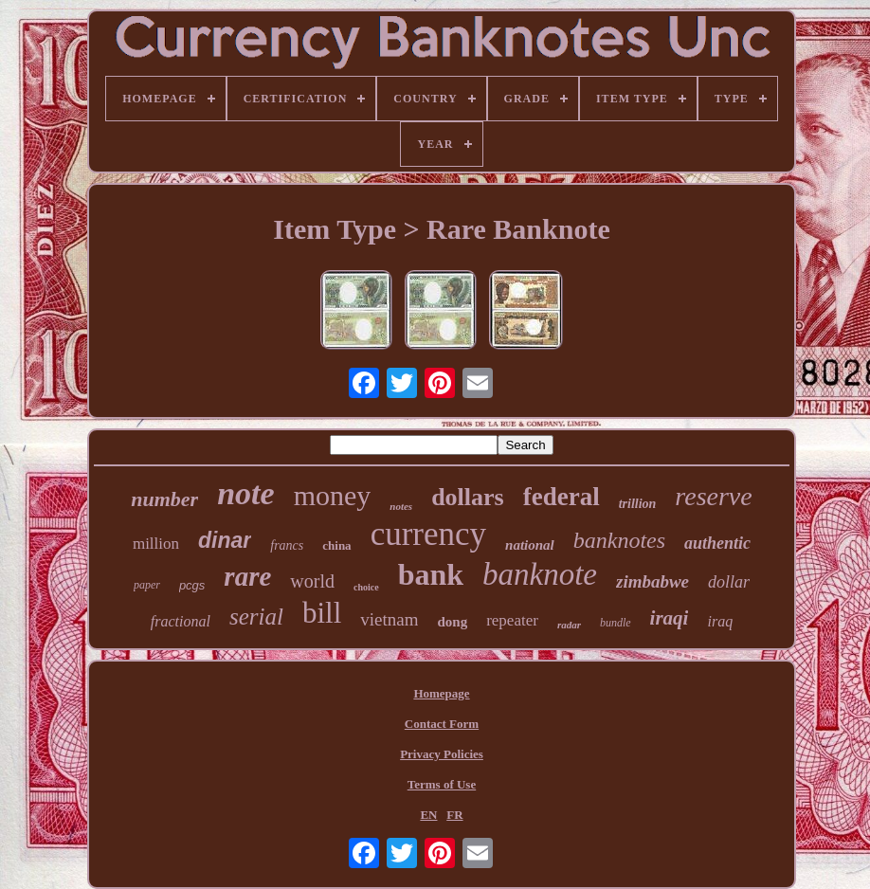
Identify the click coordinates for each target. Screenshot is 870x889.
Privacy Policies (441, 754)
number (164, 499)
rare (247, 576)
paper (147, 584)
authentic (717, 543)
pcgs (192, 585)
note (245, 493)
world (312, 581)
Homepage (441, 693)
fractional (180, 621)
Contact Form (442, 724)
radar (569, 624)
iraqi (669, 618)
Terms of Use (442, 784)
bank (430, 574)
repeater (512, 620)
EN (428, 814)
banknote (539, 574)
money (333, 495)
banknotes (619, 540)
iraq (720, 621)
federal (561, 496)
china (336, 545)
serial (256, 616)
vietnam (389, 619)
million (156, 544)
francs (286, 545)
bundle (615, 622)
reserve (713, 496)
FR (454, 814)
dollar (729, 581)
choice (366, 587)
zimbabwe (652, 581)
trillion (638, 504)
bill (321, 612)
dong (452, 621)
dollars (467, 497)
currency (428, 534)
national (529, 545)
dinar (224, 540)
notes (401, 506)
